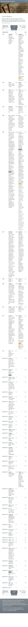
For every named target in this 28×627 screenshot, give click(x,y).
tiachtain (11, 518)
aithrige (20, 70)
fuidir (13, 312)
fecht (22, 250)
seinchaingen (21, 340)
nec (9, 500)
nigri (13, 271)
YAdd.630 (4, 461)
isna (21, 194)
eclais (13, 262)
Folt (9, 382)
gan (12, 203)
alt (9, 383)
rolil (11, 194)
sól (9, 289)
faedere (10, 534)
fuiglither (10, 323)
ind (12, 192)
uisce (10, 546)
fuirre (11, 247)
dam (14, 199)
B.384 (17, 283)
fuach (10, 340)
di (22, 150)
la (13, 141)
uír (12, 529)
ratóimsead (20, 181)
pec (13, 461)
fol (11, 287)
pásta (19, 261)
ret (11, 161)
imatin (22, 118)
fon (11, 492)
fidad (19, 146)
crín (22, 178)
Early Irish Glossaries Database (8, 1)
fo (20, 50)
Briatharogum (11, 190)
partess (10, 258)
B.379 (17, 106)
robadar (10, 96)
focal (10, 342)
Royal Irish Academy (14, 609)
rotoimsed (11, 206)
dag (20, 51)
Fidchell (20, 232)
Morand (21, 223)
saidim (10, 361)
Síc (22, 253)
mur (22, 40)
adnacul (10, 526)
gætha (19, 335)
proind (19, 64)
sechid (10, 334)
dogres (21, 157)
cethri (12, 263)
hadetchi (20, 166)
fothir (19, 308)
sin (12, 95)
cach (9, 158)
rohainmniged (11, 38)
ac (12, 100)
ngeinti (10, 154)
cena (9, 522)
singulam (20, 255)
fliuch (10, 108)
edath (11, 182)
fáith (19, 87)
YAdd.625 (4, 433)
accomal (10, 535)
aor (9, 194)
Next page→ (14, 29)
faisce (10, 426)
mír (11, 409)
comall (10, 495)
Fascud (10, 424)
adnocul (20, 154)
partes (19, 258)
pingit (12, 462)
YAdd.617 (4, 392)
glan (23, 73)
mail (22, 268)
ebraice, (10, 444)
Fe (13, 90)
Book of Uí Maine (17, 607)
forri (19, 247)
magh (10, 476)
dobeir (12, 308)
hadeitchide (11, 186)
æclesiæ (10, 254)
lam (11, 159)
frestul (21, 137)
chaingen (10, 322)
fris (10, 173)
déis (21, 174)
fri (10, 124)
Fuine (10, 456)
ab (12, 118)
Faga (10, 505)
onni (9, 359)
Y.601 (3, 34)
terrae (21, 257)
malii (9, 275)
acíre (23, 104)
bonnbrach (11, 299)
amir (19, 80)
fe (12, 177)
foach (13, 340)
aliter (10, 140)
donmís (19, 35)
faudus (11, 383)
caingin (19, 323)
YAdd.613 (4, 358)
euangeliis (20, 259)
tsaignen (10, 554)
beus (10, 251)
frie (9, 165)
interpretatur (11, 386)
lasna (10, 270)
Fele (9, 438)
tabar (11, 491)
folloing (12, 285)
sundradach (10, 264)
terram (10, 463)
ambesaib (20, 263)
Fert (9, 524)
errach (11, 422)
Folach (10, 377)
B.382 (17, 231)
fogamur (20, 38)
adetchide (20, 221)
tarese (20, 138)
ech (12, 582)
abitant (12, 275)
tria (23, 167)
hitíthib (19, 264)
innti (22, 169)
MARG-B (20, 183)
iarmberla (10, 354)
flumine (10, 553)
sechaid (19, 344)
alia (10, 178)
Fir (9, 529)
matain (10, 118)
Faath (19, 82)
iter (19, 294)
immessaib (11, 268)
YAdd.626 (4, 437)
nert (12, 570)
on (9, 413)
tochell (10, 253)
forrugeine (11, 141)
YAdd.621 (4, 416)
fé (18, 182)
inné (19, 67)
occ (13, 234)
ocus (9, 149)
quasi (10, 39)
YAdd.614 (4, 369)
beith (22, 171)
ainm (20, 37)
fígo (12, 359)
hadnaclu (22, 196)
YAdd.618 (4, 396)
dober (19, 318)
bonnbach (20, 291)
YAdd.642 (4, 539)
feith (10, 237)
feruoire (13, 398)
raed (19, 202)
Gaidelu (19, 186)
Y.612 (3, 350)
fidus (10, 393)
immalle (10, 552)
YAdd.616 (4, 381)
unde (13, 84)
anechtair (10, 311)
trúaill (10, 435)
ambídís (20, 103)
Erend (10, 94)
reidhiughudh (11, 454)
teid (9, 388)
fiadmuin (10, 567)
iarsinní (19, 285)
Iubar (21, 120)
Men (9, 91)
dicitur (21, 55)
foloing (19, 286)
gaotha (10, 333)
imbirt (10, 235)
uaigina (10, 434)
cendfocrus (12, 293)
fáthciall (20, 234)
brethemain (20, 334)
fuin (12, 124)
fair (12, 126)
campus (12, 474)
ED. (19, 346)
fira (14, 573)
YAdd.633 (4, 488)
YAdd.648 (4, 576)
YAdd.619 (4, 401)
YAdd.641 (4, 537)
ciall (11, 233)
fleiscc (10, 150)
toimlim (10, 404)
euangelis (10, 259)
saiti (11, 365)
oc (22, 103)
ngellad (10, 494)
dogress (10, 152)
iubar (14, 119)
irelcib (19, 158)
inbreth (19, 331)
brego (12, 498)
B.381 (17, 132)
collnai (13, 145)
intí (19, 75)
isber (19, 223)
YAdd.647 (4, 570)
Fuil (9, 548)
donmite (21, 187)
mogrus (20, 73)
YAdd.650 (4, 587)
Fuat (10, 466)
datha (12, 558)
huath (11, 157)
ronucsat (12, 330)
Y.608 (3, 278)
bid (9, 365)
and (11, 301)
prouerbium (11, 170)
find (11, 246)
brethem (10, 319)
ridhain (19, 92)
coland (19, 153)
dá (22, 91)
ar (12, 133)
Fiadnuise (11, 561)
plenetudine (11, 405)
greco (10, 378)
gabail (12, 158)
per (12, 254)
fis (12, 342)
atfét (23, 329)
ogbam (10, 167)
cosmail (10, 326)
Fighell (10, 429)
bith (12, 198)
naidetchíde (20, 211)
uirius (10, 512)
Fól (19, 302)
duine (13, 286)
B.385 (17, 306)
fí (12, 358)
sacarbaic (20, 59)
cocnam (20, 104)
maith (10, 459)
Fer (9, 421)
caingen (10, 325)
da (11, 91)
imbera (19, 46)
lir (21, 72)
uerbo (12, 438)
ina (11, 153)
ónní (9, 362)
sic (13, 177)
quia (12, 369)
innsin (10, 356)
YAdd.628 (4, 447)
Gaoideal (10, 202)
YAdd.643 (4, 542)
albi (12, 272)
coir (9, 301)
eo (13, 118)
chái (11, 449)
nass (11, 562)
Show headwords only (5, 22)
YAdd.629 (4, 456)
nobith (12, 149)
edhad (19, 219)
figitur (10, 371)
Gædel (19, 175)
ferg (13, 579)
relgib (10, 153)
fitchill (10, 243)
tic (12, 413)
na (9, 116)
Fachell (10, 488)
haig (19, 280)
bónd (19, 293)
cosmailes (20, 321)
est (23, 42)
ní (20, 165)
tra (12, 181)
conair (10, 450)
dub (9, 247)
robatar (20, 98)
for (21, 110)
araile (19, 329)
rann (13, 263)
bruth (12, 399)
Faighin (10, 433)
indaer (20, 227)
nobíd (19, 156)
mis (11, 35)
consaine (11, 137)
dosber (19, 309)
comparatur (11, 179)
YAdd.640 (4, 532)
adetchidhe (11, 162)
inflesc (19, 220)
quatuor (10, 257)
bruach (13, 302)
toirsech (22, 177)
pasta (10, 261)
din (20, 144)
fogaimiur (11, 40)
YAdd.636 (4, 508)
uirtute (10, 527)
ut (21, 42)
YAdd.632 (4, 472)
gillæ (13, 490)
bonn (10, 302)
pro (11, 294)
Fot (9, 411)
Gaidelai (10, 142)
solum (22, 301)
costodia (13, 378)
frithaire (11, 431)
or (18, 339)
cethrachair (11, 241)
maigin (10, 95)
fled (9, 407)
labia (9, 363)
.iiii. (12, 258)
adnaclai (10, 156)
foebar (10, 580)
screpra (10, 271)
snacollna (19, 188)
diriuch (10, 267)
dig (9, 409)
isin (22, 37)
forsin (13, 335)
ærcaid (19, 225)
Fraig (10, 279)
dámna (19, 68)
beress (12, 251)
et (18, 215)
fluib (14, 548)
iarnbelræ (10, 353)
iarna (12, 450)
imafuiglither (21, 325)
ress (12, 178)
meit (9, 492)
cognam (10, 102)
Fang (10, 540)
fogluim (10, 84)
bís (22, 295)
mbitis (10, 100)
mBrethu (21, 43)
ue (22, 133)
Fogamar (10, 34)
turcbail (10, 127)
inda (9, 159)
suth (12, 108)
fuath (19, 161)
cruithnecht (20, 54)
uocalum (10, 418)
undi (9, 122)
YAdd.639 (4, 529)
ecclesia (20, 271)
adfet (10, 329)
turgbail (13, 115)
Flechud (10, 106)
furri (22, 335)
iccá (13, 372)
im (13, 556)
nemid (19, 44)
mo (21, 71)
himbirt (21, 237)
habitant (20, 270)
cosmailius (11, 321)
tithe (13, 245)
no (10, 165)
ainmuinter (11, 249)
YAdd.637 (4, 514)
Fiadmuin (11, 565)
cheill (10, 490)
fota (9, 42)
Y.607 (3, 231)
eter (14, 301)
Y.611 (3, 315)
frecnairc (10, 338)
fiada (10, 563)
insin (19, 110)
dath (11, 543)
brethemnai (11, 331)
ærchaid (10, 191)
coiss (9, 286)
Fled (9, 401)
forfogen (20, 148)
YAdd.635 (4, 504)
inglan (19, 71)
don (9, 35)
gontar (10, 372)
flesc (13, 142)
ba (9, 157)
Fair (9, 115)
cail (12, 361)
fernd (12, 134)
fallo (11, 500)
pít (22, 60)
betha (9, 266)
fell (11, 585)
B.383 (17, 278)
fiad (9, 562)
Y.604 (3, 106)
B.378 (17, 89)
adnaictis (11, 148)
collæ (13, 468)
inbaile (19, 102)
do (9, 136)
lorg (12, 537)
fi (13, 509)
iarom (12, 329)
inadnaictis (20, 191)
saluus (13, 444)
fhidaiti (19, 145)
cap (9, 585)
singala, (10, 255)
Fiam (10, 537)
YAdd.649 (4, 582)
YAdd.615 (4, 377)
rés (21, 215)
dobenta (19, 206)
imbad (19, 42)
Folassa (10, 283)
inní (21, 146)
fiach (13, 540)
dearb (22, 67)
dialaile (10, 327)
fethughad (11, 451)
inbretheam (20, 319)
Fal (9, 587)
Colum (10, 123)
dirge (10, 245)
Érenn (19, 95)
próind (19, 62)
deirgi (10, 558)
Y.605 (3, 115)
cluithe (20, 253)
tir (14, 308)
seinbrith (10, 335)
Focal (10, 416)
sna (19, 196)
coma (10, 298)
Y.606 (3, 132)
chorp (19, 72)
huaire (10, 181)
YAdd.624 (4, 429)
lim (9, 124)
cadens (12, 384)
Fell (9, 497)
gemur (22, 50)
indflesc (19, 212)
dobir (12, 318)
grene (19, 118)
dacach (19, 322)
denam (10, 373)
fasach (10, 339)
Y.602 (3, 82)
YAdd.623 (4, 424)
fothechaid (20, 338)
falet (12, 442)
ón (9, 399)
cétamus (20, 242)
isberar (10, 98)
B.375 (17, 34)
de (13, 96)
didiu (12, 110)
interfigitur (11, 509)
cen (12, 521)
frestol (11, 136)
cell (11, 238)
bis (9, 303)
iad (9, 367)
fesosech (20, 317)
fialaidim (10, 440)
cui (11, 175)
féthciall (20, 233)
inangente (22, 195)
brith (10, 330)
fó (11, 519)
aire (9, 187)
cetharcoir (20, 241)
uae (11, 133)
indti (13, 167)
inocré (19, 179)
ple (13, 401)
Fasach (10, 315)
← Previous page (14, 27)
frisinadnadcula (12, 146)
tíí (11, 270)
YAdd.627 (4, 442)
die (9, 182)
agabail (19, 162)
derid (23, 35)
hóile (13, 366)
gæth (19, 40)
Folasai (19, 283)
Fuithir (19, 307)
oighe (10, 519)
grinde (10, 427)
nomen (10, 99)
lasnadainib (20, 204)
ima (13, 322)
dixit (11, 122)
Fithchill (10, 232)
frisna (13, 154)
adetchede (20, 203)
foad (10, 468)
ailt (11, 387)
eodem (10, 501)
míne (19, 112)
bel (13, 363)
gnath (10, 134)
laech (13, 576)
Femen (10, 90)
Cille (12, 123)
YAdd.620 (4, 411)
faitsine (13, 85)
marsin (10, 262)
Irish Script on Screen (11, 610)
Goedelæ (10, 138)
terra (13, 257)
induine (19, 287)
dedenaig (10, 37)
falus (13, 377)
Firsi (9, 570)
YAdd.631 (4, 465)
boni (12, 274)
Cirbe (23, 99)
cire (13, 102)
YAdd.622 (4, 421)
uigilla (13, 429)
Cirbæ (13, 98)
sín (9, 112)
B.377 (17, 82)
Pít (21, 63)
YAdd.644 (4, 548)
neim (13, 512)
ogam (19, 169)
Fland (11, 207)
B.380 (17, 115)
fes (13, 339)
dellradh (11, 120)
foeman (10, 473)
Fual (9, 542)
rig (11, 200)
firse (9, 574)
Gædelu (20, 150)
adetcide (11, 174)
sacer (19, 60)
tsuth (11, 413)
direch (19, 262)
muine (10, 568)
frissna (10, 145)
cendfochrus (21, 303)
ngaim (10, 43)
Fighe (10, 369)
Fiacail (10, 358)
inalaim (19, 163)
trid (9, 414)
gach (9, 161)
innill (9, 394)
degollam (10, 204)
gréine (11, 116)
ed (9, 403)
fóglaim (20, 84)
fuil (13, 542)
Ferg (10, 396)
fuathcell (20, 238)
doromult (20, 66)
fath (9, 233)
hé (11, 394)
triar (19, 56)
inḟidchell (20, 243)
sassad (10, 263)
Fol (19, 297)
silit (12, 550)
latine (12, 291)
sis (13, 387)
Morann (10, 188)
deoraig (12, 309)
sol (11, 295)
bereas (22, 251)
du (12, 514)
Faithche (10, 447)
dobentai (12, 163)
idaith (10, 144)
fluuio (10, 549)
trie (13, 166)
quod (10, 119)
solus (10, 291)
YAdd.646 (4, 565)
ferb (9, 398)
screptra (20, 266)
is (18, 37)
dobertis (10, 166)
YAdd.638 (4, 524)
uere (12, 421)
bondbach (11, 297)
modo (10, 502)
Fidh (9, 392)
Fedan (10, 533)
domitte (13, 144)
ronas (12, 563)
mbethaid (11, 199)
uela (9, 439)
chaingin (10, 336)
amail (13, 173)
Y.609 (3, 283)
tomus (19, 152)
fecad (10, 366)
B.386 (17, 315)
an (11, 262)
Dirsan (10, 198)
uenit (13, 171)
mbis (13, 494)
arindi (10, 285)
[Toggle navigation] (26, 1)
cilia (12, 362)
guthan (10, 419)
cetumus (10, 242)
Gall (9, 203)
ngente (19, 159)
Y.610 (3, 306)
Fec (9, 461)
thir (14, 307)
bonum (10, 521)
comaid (10, 579)
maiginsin (20, 96)
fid (12, 191)
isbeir (11, 187)
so (13, 317)
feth (9, 449)
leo (22, 166)
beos (19, 251)
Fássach (20, 336)
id (22, 48)
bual (12, 544)
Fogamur (20, 34)
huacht (10, 281)
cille (19, 123)
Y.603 (3, 89)
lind (13, 517)
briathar (19, 224)
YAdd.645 (4, 560)
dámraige (20, 94)
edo (12, 403)
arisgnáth (20, 136)
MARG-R (20, 343)
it (12, 243)
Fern (10, 351)
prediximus (20, 142)
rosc (21, 178)
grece (10, 384)
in (11, 169)
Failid (10, 442)
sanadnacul (20, 190)
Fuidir (10, 307)
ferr (12, 573)
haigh (10, 280)
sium (11, 388)
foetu (12, 411)
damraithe (11, 92)
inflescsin (22, 192)
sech (9, 318)
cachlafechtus (11, 250)
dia (14, 123)
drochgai (10, 506)
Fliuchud (20, 106)
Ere (11, 203)
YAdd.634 (4, 497)
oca (19, 237)
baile (14, 99)
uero (9, 530)
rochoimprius (21, 76)
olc (11, 508)
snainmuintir (21, 249)
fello (9, 498)
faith (10, 86)
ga (13, 505)
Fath (10, 82)
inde (19, 55)
